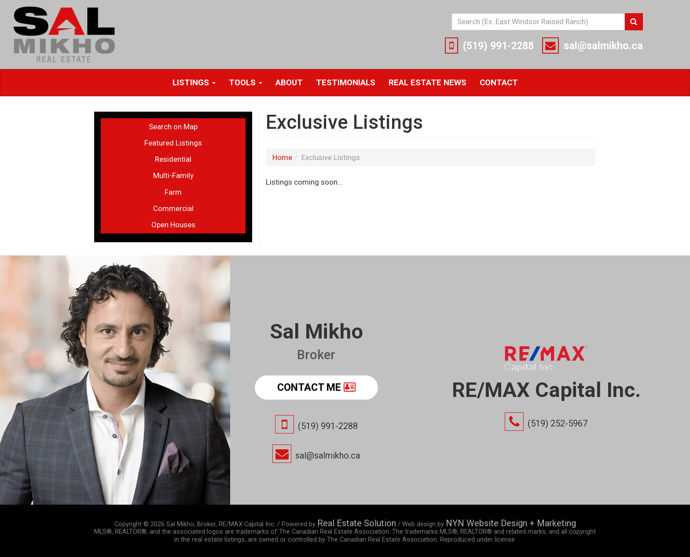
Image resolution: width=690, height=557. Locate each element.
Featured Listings (173, 142)
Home (282, 157)
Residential (173, 159)
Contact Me (316, 387)
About (289, 82)
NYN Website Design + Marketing (511, 523)
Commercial (173, 208)
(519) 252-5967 (557, 423)
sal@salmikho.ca (603, 46)
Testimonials (345, 82)
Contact (499, 82)
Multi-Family (173, 175)
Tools (245, 82)
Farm (173, 192)
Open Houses (173, 224)
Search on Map (173, 126)
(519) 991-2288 (498, 46)
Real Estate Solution (356, 523)
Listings (194, 82)
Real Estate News (427, 82)
